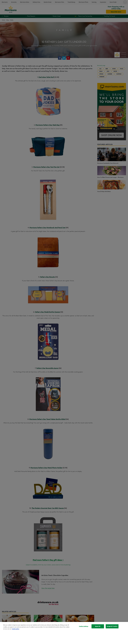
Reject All (97, 626)
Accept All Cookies (112, 626)
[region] (64, 626)
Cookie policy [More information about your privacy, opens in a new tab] (15, 629)
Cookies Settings (83, 626)
